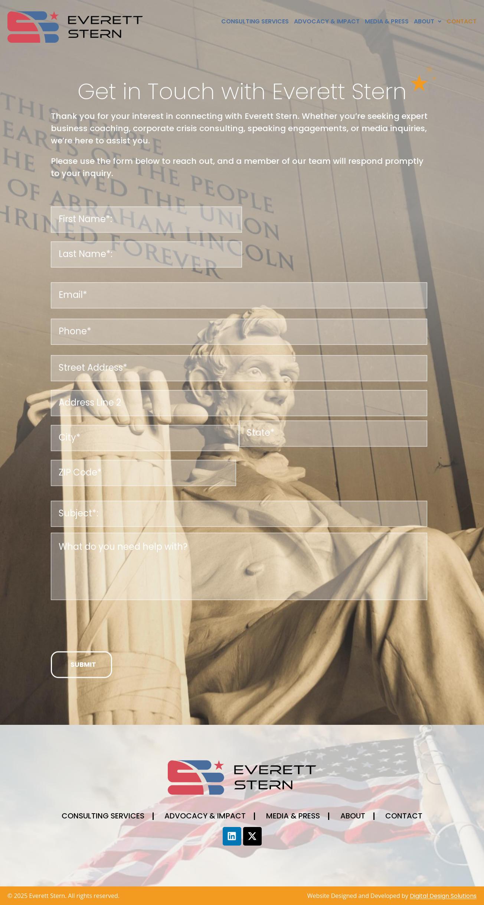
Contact (462, 21)
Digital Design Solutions (443, 896)
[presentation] (107, 635)
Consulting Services (255, 21)
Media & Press (387, 21)
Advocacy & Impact (327, 21)
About (427, 21)
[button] (427, 21)
